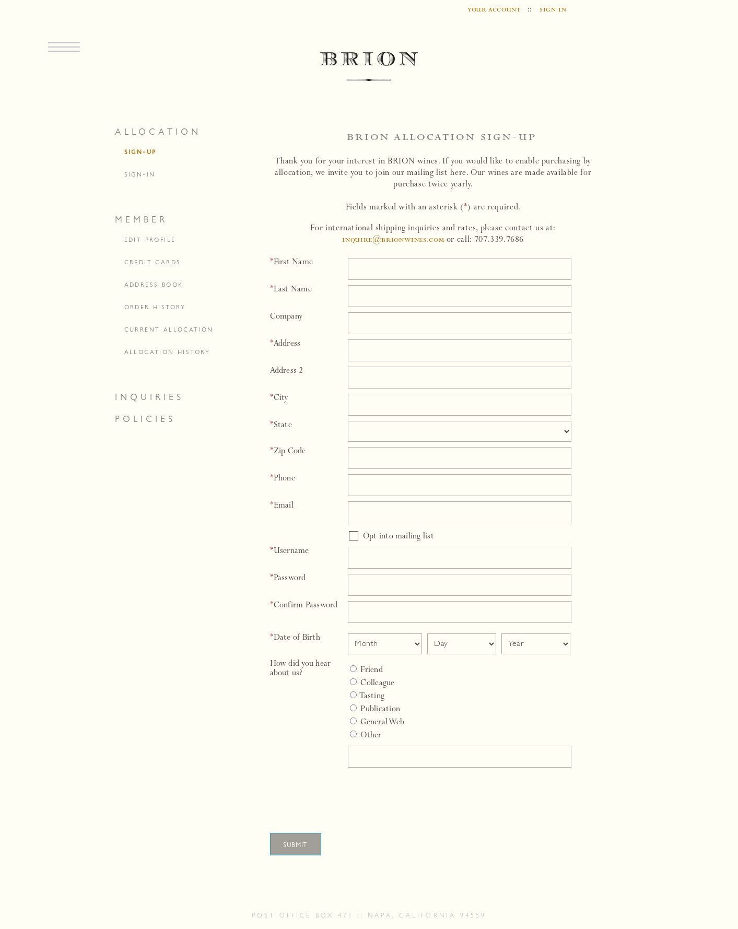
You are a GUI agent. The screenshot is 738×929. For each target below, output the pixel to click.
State (281, 425)
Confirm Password (304, 605)
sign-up (140, 152)
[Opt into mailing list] (353, 535)
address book (153, 284)
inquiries (149, 397)
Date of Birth (295, 638)
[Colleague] (353, 681)
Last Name (291, 290)
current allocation (169, 329)
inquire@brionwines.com (393, 240)
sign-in (140, 174)
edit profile (150, 240)
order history (155, 307)
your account (494, 10)
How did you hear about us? (300, 669)
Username (289, 551)
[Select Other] (353, 734)
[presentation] (425, 795)
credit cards (152, 262)
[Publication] (353, 707)
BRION (369, 67)
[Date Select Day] (461, 643)
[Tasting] (353, 694)
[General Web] (353, 721)
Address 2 (286, 371)
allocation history (167, 352)
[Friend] (353, 668)
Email (282, 506)
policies (145, 419)
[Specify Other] (459, 757)
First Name (291, 262)
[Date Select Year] (535, 643)
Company (286, 317)
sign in (553, 10)
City (279, 398)
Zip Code (288, 451)
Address (285, 344)
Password (288, 578)
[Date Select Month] (385, 643)
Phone (282, 479)
